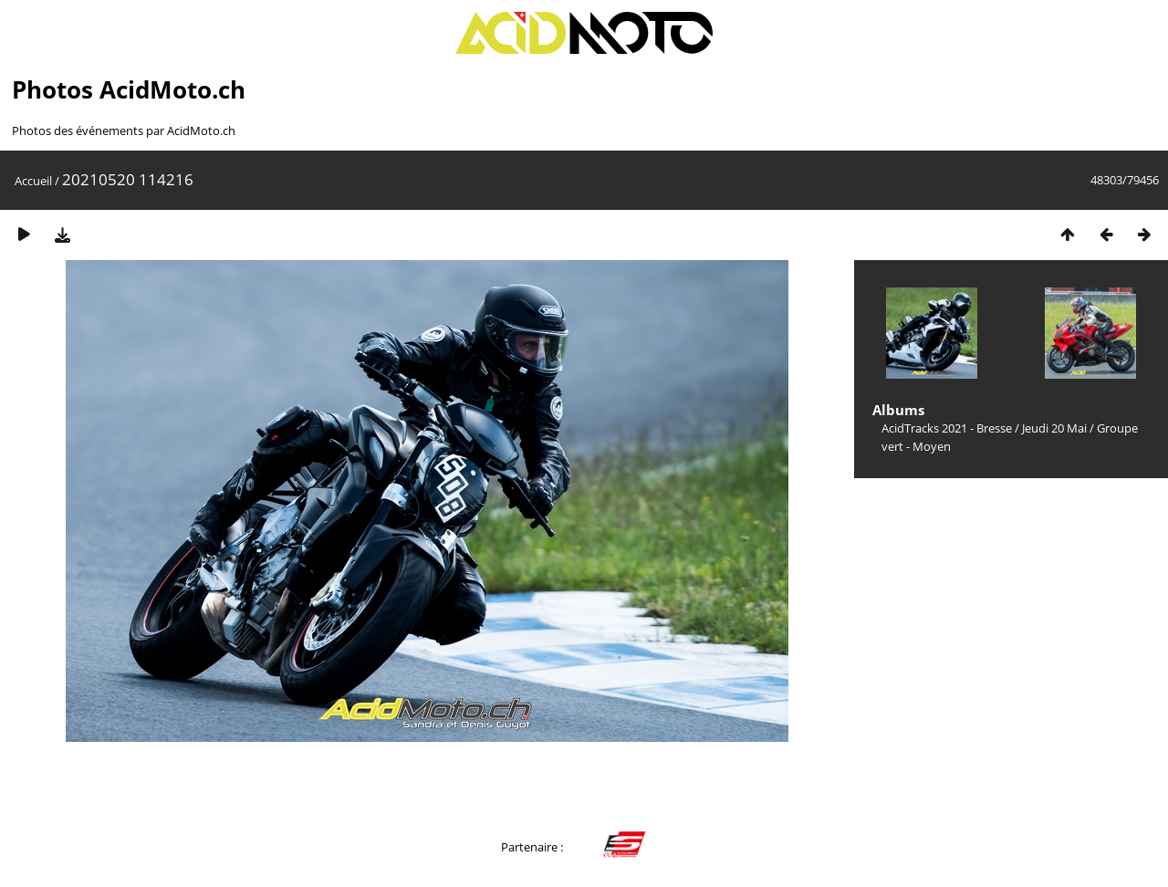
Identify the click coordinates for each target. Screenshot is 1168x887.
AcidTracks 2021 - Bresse (946, 428)
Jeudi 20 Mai (1054, 428)
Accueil (33, 180)
